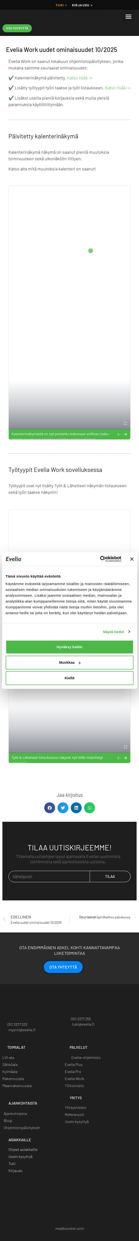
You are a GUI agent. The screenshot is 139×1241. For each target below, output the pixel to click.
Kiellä (69, 678)
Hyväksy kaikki (69, 647)
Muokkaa (69, 662)
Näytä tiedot (113, 631)
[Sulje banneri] (131, 559)
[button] (128, 16)
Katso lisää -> (79, 77)
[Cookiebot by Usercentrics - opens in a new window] (100, 559)
